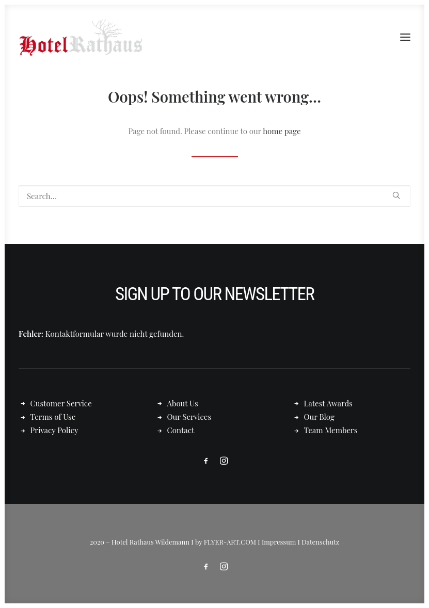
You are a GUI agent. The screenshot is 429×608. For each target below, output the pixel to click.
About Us (182, 403)
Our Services (189, 417)
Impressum (279, 541)
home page (281, 131)
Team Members (330, 430)
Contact (180, 430)
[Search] (214, 196)
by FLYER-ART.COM (225, 541)
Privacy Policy (54, 430)
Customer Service (61, 403)
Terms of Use (53, 417)
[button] (405, 37)
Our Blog (319, 417)
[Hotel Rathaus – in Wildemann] (80, 37)
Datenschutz (320, 541)
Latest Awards (328, 403)
